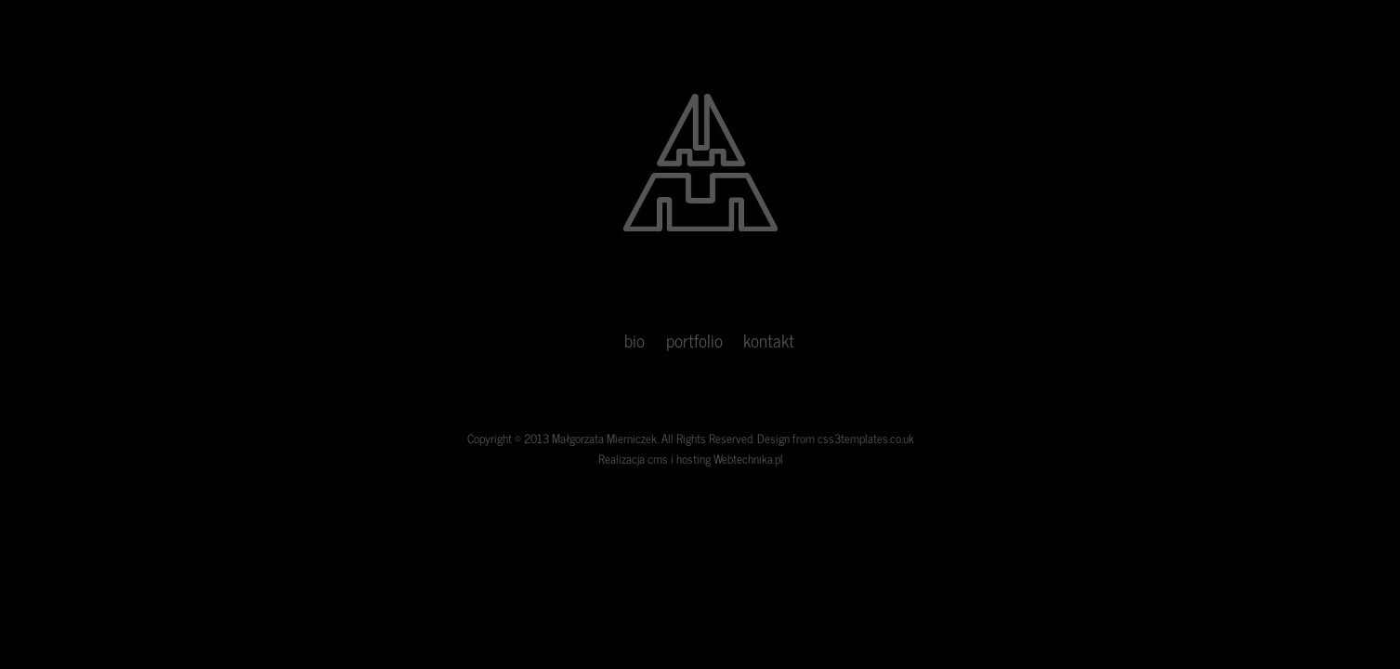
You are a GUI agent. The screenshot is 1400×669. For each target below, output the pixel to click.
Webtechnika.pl (748, 458)
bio (634, 339)
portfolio (694, 339)
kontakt (768, 339)
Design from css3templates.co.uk (835, 438)
